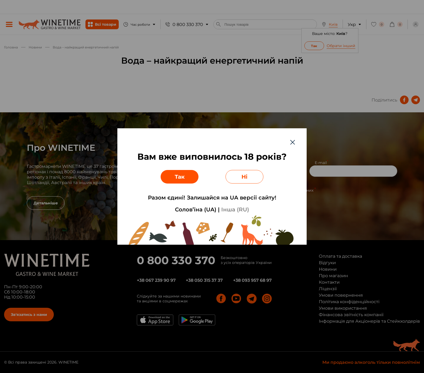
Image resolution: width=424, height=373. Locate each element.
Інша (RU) (235, 209)
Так (180, 177)
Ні (244, 177)
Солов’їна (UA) (195, 209)
